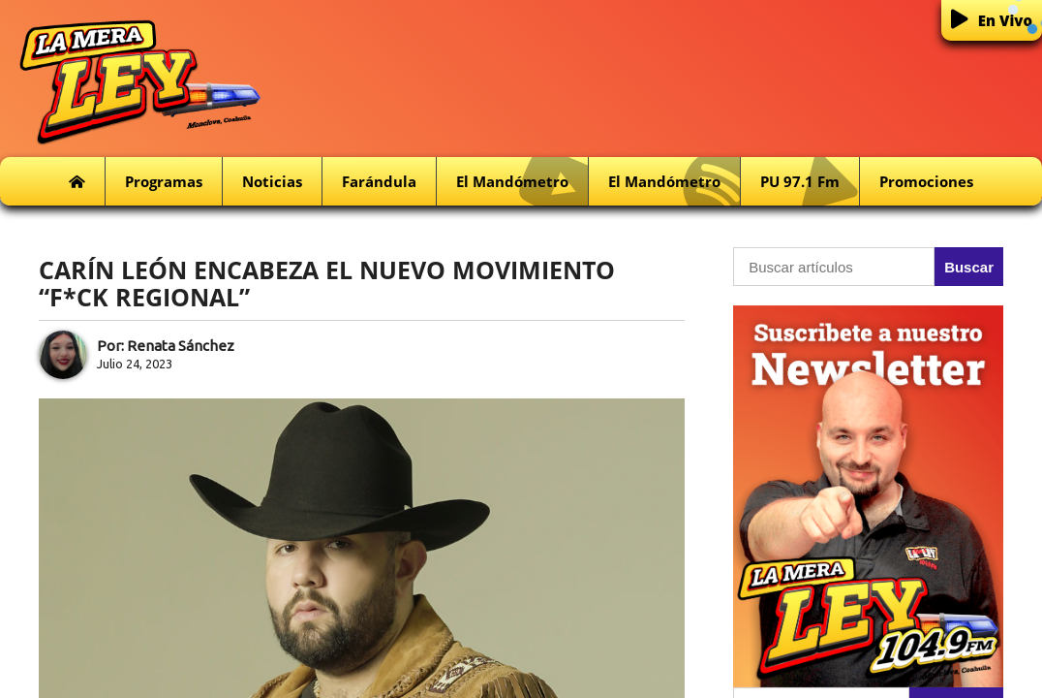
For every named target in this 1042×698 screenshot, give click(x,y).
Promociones (926, 181)
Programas (163, 181)
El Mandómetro (522, 181)
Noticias (272, 181)
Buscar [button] (969, 267)
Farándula (379, 181)
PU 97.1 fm (809, 181)
